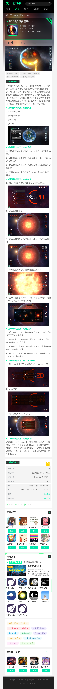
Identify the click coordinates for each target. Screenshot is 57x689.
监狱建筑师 (26, 633)
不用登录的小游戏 (27, 77)
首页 (8, 9)
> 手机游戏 (13, 15)
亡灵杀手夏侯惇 (39, 628)
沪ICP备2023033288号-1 (28, 683)
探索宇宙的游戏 (12, 73)
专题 (46, 9)
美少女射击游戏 (27, 643)
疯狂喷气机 (13, 633)
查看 (11, 670)
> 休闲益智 (21, 15)
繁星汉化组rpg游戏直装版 (18, 623)
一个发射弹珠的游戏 (32, 638)
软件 (26, 9)
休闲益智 (31, 26)
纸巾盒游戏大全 (14, 638)
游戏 (17, 9)
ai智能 (36, 9)
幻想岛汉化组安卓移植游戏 (18, 628)
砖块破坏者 (13, 643)
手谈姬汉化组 (40, 633)
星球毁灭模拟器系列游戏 (30, 73)
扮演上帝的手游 (12, 77)
